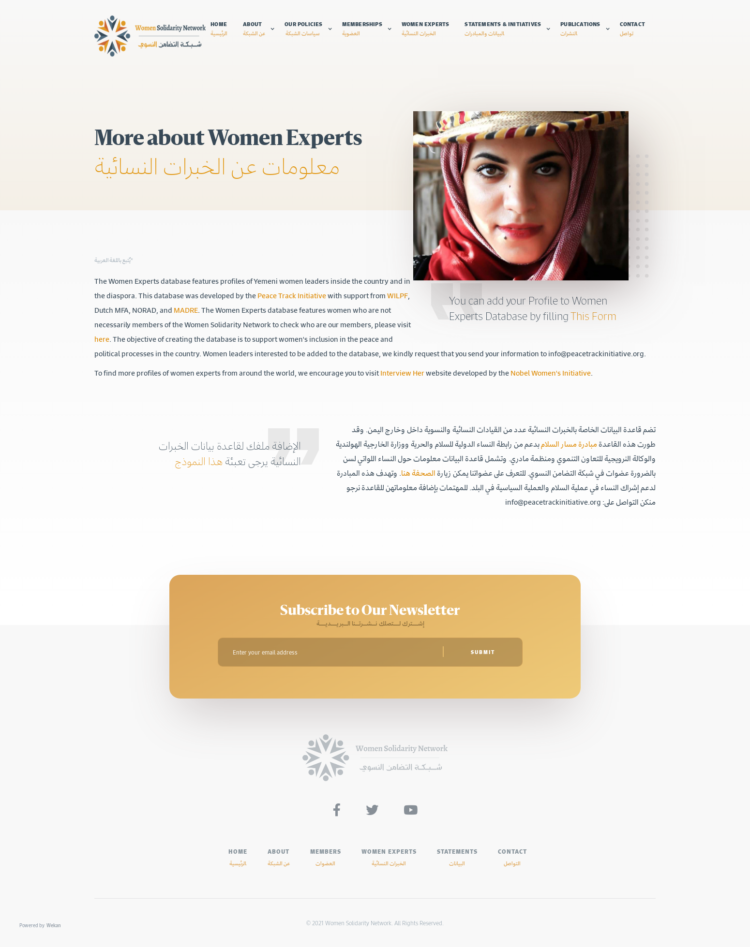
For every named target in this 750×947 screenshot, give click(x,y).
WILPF (397, 295)
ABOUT (279, 857)
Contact (632, 28)
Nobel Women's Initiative (550, 372)
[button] (259, 28)
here (101, 339)
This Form (593, 316)
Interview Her (401, 372)
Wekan (53, 925)
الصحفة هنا (418, 473)
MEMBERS (325, 857)
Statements (457, 857)
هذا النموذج (199, 461)
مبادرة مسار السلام (568, 444)
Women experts (426, 28)
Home (218, 28)
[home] (150, 36)
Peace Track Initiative (291, 295)
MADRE (186, 310)
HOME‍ (237, 857)
